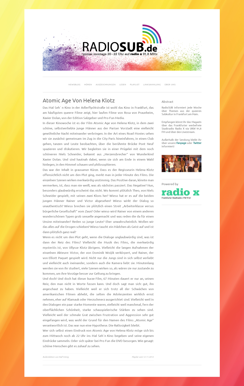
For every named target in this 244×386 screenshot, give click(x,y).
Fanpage (181, 143)
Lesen (122, 84)
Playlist (135, 84)
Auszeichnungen (106, 84)
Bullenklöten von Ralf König (56, 357)
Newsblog (74, 84)
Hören (88, 84)
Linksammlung (152, 84)
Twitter (197, 143)
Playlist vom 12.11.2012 (143, 357)
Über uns (170, 84)
